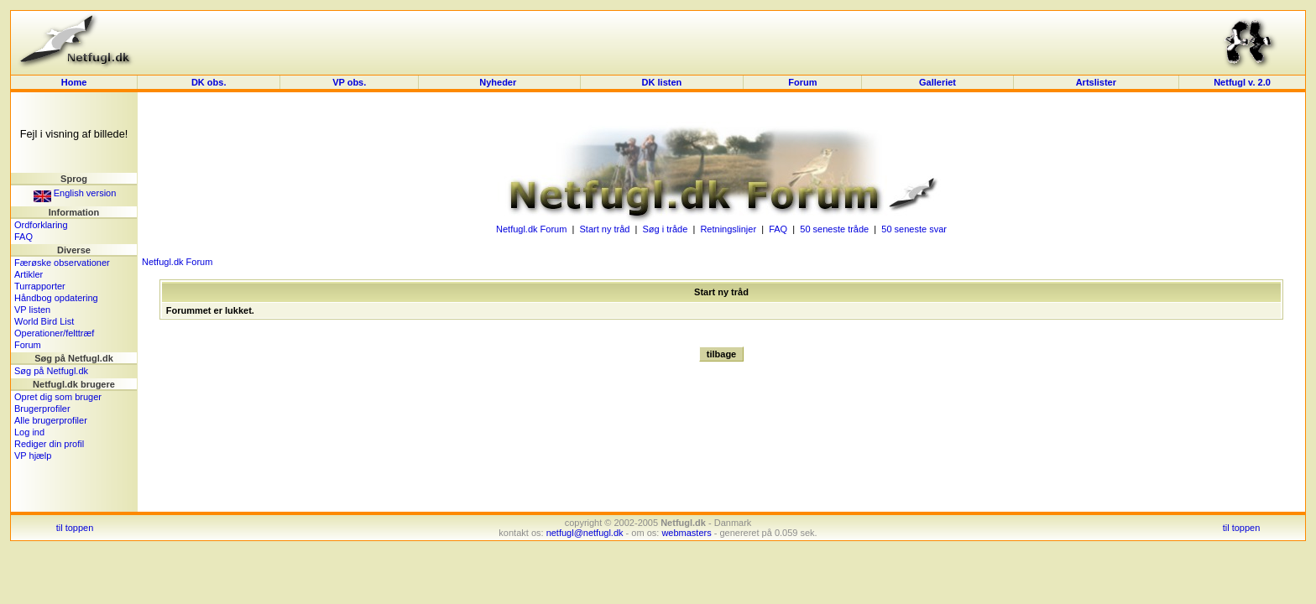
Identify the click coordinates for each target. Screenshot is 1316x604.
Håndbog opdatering (56, 298)
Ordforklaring (41, 225)
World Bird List (44, 321)
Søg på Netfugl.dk (51, 371)
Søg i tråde (665, 229)
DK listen (662, 82)
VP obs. (349, 82)
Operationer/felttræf (54, 333)
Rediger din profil (49, 444)
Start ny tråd (604, 229)
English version (75, 193)
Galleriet (937, 82)
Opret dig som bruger (58, 397)
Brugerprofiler (42, 409)
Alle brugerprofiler (50, 420)
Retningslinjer (728, 229)
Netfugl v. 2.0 (1242, 82)
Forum (802, 82)
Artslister (1096, 82)
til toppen (75, 528)
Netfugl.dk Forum (531, 229)
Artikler (28, 274)
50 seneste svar (914, 229)
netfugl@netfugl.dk (585, 533)
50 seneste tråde (834, 229)
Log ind (29, 432)
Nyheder (499, 82)
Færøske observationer (62, 263)
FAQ (23, 237)
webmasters (686, 533)
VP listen (32, 310)
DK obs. (209, 82)
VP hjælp (32, 455)
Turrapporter (39, 286)
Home (74, 82)
